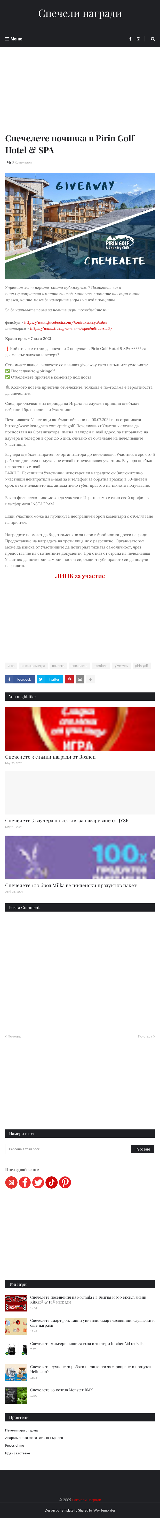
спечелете (79, 666)
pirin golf (141, 666)
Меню (16, 38)
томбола (101, 666)
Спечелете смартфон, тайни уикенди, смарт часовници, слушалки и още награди (92, 1323)
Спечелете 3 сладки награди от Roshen (50, 756)
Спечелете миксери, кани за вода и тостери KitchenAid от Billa (86, 1343)
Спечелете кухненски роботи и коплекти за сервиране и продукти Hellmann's (91, 1369)
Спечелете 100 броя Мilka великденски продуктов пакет (71, 885)
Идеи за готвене (17, 1453)
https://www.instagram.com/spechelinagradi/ (71, 328)
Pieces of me (14, 1445)
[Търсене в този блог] (68, 1149)
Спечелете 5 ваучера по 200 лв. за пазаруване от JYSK (67, 820)
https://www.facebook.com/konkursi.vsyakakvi (65, 322)
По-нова (14, 1036)
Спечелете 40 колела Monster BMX (61, 1389)
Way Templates (104, 1510)
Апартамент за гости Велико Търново (34, 1438)
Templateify (68, 1510)
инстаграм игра (33, 666)
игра (11, 666)
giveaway (121, 666)
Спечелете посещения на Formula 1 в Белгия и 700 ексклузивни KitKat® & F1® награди (88, 1299)
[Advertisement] (80, 96)
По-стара (145, 1036)
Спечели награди (80, 13)
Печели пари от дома (21, 1430)
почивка (58, 666)
